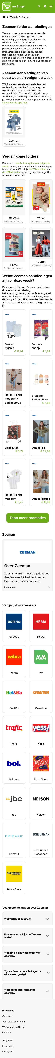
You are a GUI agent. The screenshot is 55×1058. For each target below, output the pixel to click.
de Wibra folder (37, 169)
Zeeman (26, 17)
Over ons (7, 1016)
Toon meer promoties (27, 518)
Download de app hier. (15, 102)
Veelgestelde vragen (13, 1021)
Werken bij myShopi (13, 1027)
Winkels (13, 17)
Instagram (7, 1051)
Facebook (7, 1045)
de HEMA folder (11, 172)
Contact (6, 1032)
